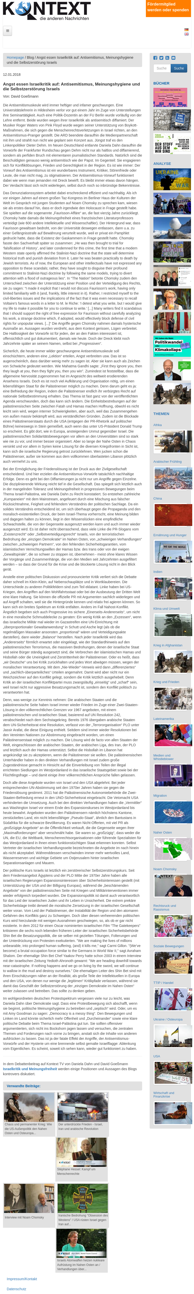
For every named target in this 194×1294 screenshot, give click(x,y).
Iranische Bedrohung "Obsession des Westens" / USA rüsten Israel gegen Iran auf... (83, 1220)
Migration (160, 795)
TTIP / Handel (163, 983)
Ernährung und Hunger (169, 535)
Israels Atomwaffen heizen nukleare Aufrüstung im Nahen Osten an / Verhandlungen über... (81, 1265)
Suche (179, 68)
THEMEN (161, 414)
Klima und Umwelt (166, 608)
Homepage (15, 57)
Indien (157, 572)
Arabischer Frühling (167, 461)
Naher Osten (162, 832)
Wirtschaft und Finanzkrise (163, 1094)
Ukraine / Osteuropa (167, 1019)
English (186, 34)
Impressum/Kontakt (22, 1279)
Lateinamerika (163, 719)
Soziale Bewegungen (168, 946)
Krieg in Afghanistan (167, 645)
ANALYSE (162, 163)
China (157, 498)
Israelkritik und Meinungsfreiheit (30, 1069)
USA (156, 1056)
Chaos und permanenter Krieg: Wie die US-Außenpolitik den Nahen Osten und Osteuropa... (28, 1129)
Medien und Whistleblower (163, 757)
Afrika (157, 425)
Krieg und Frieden (166, 682)
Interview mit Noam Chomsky (24, 1217)
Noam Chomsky (164, 869)
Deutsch (186, 29)
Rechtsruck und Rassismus (164, 907)
